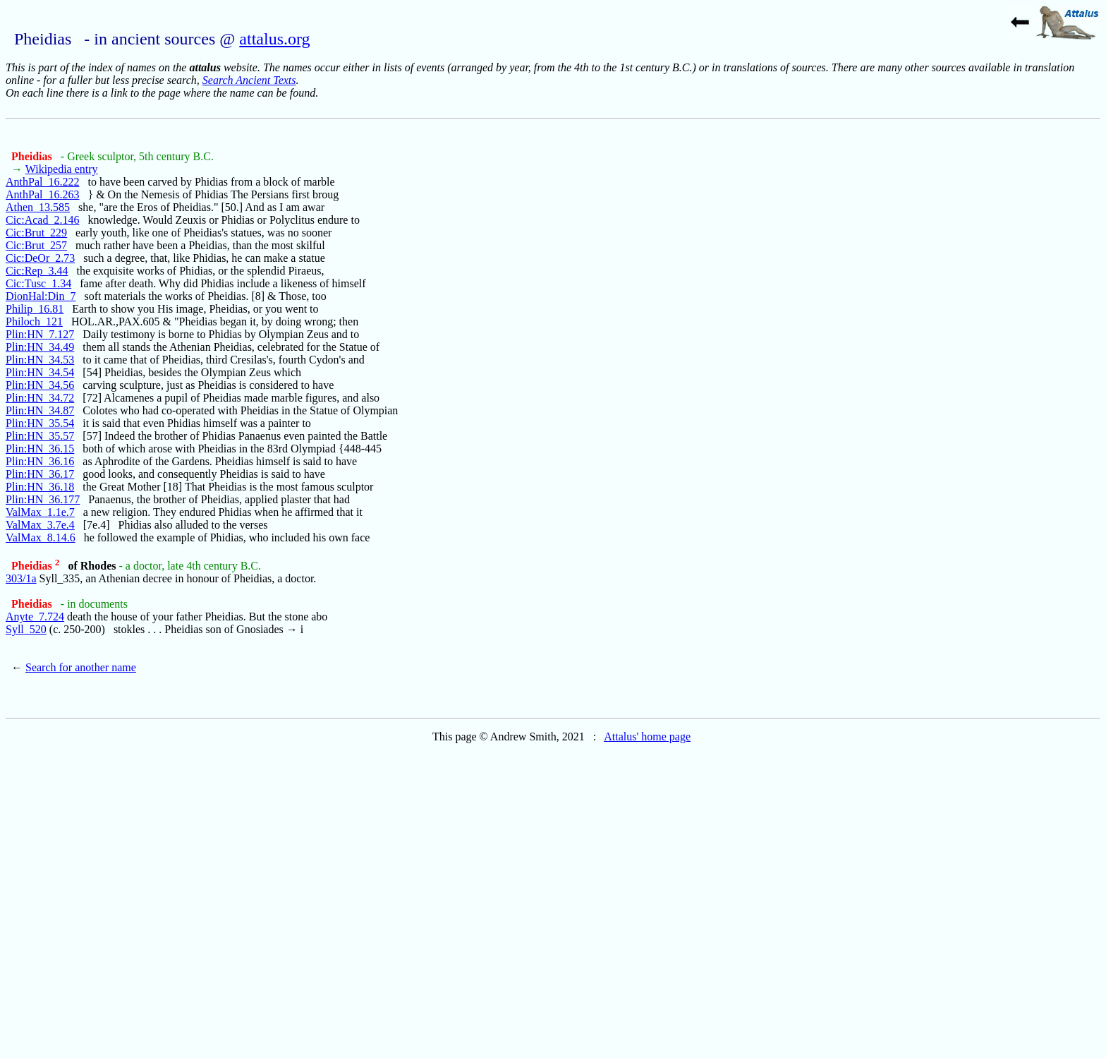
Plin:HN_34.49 (40, 347)
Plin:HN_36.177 (43, 499)
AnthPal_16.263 (42, 194)
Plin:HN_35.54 (40, 423)
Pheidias (33, 156)
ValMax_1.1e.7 (40, 512)
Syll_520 (26, 629)
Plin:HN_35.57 (40, 436)
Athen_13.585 (38, 207)
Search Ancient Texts (249, 80)
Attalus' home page (647, 737)
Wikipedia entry (61, 169)
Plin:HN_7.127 (40, 334)
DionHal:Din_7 (41, 296)
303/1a (21, 578)
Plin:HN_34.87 (40, 410)
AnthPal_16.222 (42, 182)
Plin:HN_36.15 (40, 449)
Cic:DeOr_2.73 (40, 258)
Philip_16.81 (34, 309)
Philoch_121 (34, 321)
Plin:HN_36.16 (40, 461)
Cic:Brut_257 (36, 245)
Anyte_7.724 (35, 617)
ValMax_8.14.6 (40, 537)
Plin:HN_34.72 (40, 398)
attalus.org (274, 39)
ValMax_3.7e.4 (40, 525)
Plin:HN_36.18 (40, 487)
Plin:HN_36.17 (40, 474)
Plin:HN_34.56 (40, 385)
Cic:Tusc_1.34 (38, 283)
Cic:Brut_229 (36, 233)
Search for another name (80, 667)
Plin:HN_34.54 (40, 372)
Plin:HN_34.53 (40, 360)
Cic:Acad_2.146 (42, 220)
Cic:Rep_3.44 (37, 271)
